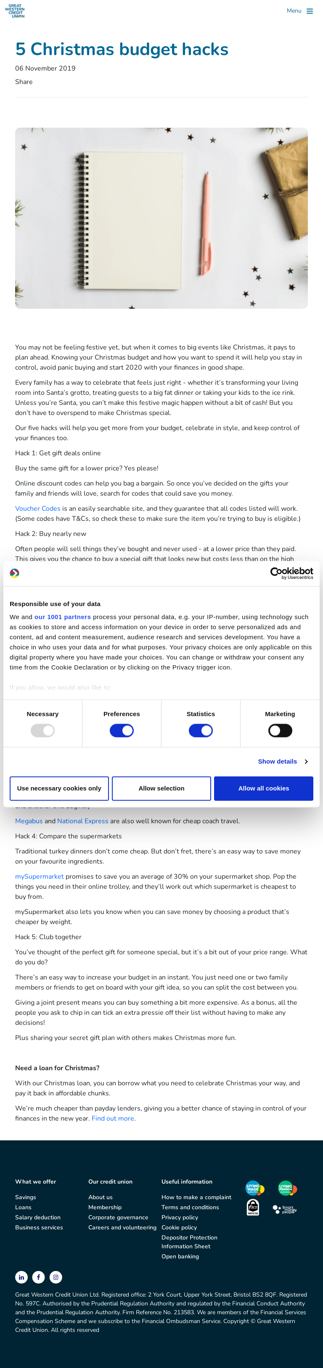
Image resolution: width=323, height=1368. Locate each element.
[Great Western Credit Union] (14, 11)
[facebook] (39, 1277)
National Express (83, 821)
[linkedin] (22, 1277)
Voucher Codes (38, 508)
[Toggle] (300, 11)
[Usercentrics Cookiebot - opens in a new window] (276, 573)
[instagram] (55, 1277)
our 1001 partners (62, 616)
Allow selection (161, 788)
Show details (277, 761)
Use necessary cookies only (59, 788)
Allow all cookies (263, 788)
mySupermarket (39, 876)
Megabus (29, 821)
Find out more (113, 1118)
